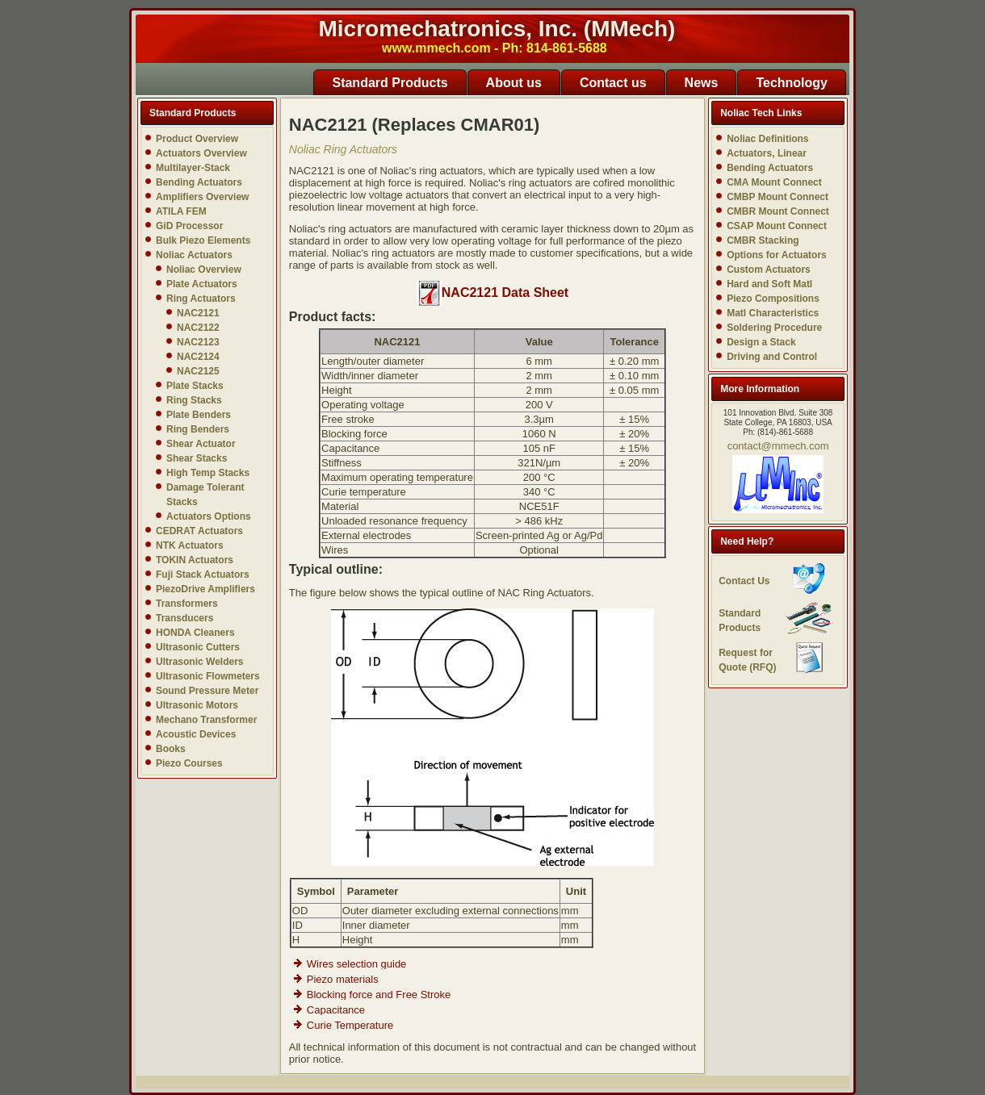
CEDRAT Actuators (199, 531)
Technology (792, 83)
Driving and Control (772, 356)
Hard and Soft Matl (769, 284)
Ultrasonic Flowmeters (208, 676)
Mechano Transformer (206, 719)
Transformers (187, 603)
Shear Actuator (201, 443)
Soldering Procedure (774, 327)
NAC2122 (198, 327)
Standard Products (389, 83)
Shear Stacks (196, 458)
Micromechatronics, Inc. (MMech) (497, 28)
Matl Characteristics (773, 313)
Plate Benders (198, 414)
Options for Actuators (777, 255)
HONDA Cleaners (195, 632)
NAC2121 (198, 313)
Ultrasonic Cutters (198, 647)
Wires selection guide (357, 964)
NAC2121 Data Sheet (492, 292)
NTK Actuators (190, 545)
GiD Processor (189, 226)
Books (171, 748)
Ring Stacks (194, 400)
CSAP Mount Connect (777, 226)
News (702, 83)
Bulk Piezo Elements (203, 240)
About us (514, 83)
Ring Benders (197, 429)
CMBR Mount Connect (778, 211)
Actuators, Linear (767, 153)
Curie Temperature (350, 1025)
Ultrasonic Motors (197, 705)
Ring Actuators (201, 298)
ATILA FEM (181, 211)
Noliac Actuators (194, 255)
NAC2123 (198, 342)
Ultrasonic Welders (199, 661)
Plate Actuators (201, 284)
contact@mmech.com (778, 446)
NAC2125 (198, 371)
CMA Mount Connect (774, 182)
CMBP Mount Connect (777, 197)
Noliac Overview (203, 269)
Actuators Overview (201, 153)
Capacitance (336, 1010)
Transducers (184, 618)
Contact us (613, 83)
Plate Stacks (195, 385)
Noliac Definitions (767, 138)
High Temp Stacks (207, 473)
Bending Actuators (199, 182)
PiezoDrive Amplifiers (205, 589)
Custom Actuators (769, 269)
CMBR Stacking (762, 240)
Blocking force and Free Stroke (379, 994)
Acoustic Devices (196, 734)
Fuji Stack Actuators (202, 574)
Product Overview (197, 138)
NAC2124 (198, 356)
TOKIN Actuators (194, 560)
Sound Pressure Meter (207, 690)
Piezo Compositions (773, 298)
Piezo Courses (189, 763)
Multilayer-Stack (193, 167)
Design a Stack (761, 342)
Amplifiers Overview (202, 197)
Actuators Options (208, 516)
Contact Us (744, 581)
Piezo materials (343, 979)
